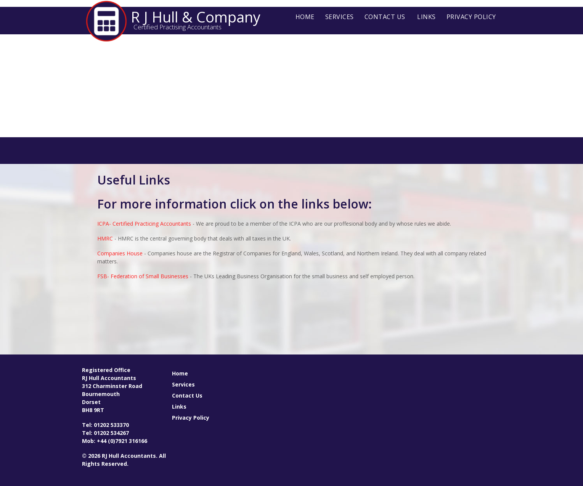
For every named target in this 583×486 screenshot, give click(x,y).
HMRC (105, 238)
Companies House (120, 253)
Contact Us (385, 17)
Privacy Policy (471, 17)
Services (339, 17)
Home (305, 17)
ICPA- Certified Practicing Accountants (144, 223)
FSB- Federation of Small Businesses (142, 276)
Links (426, 17)
